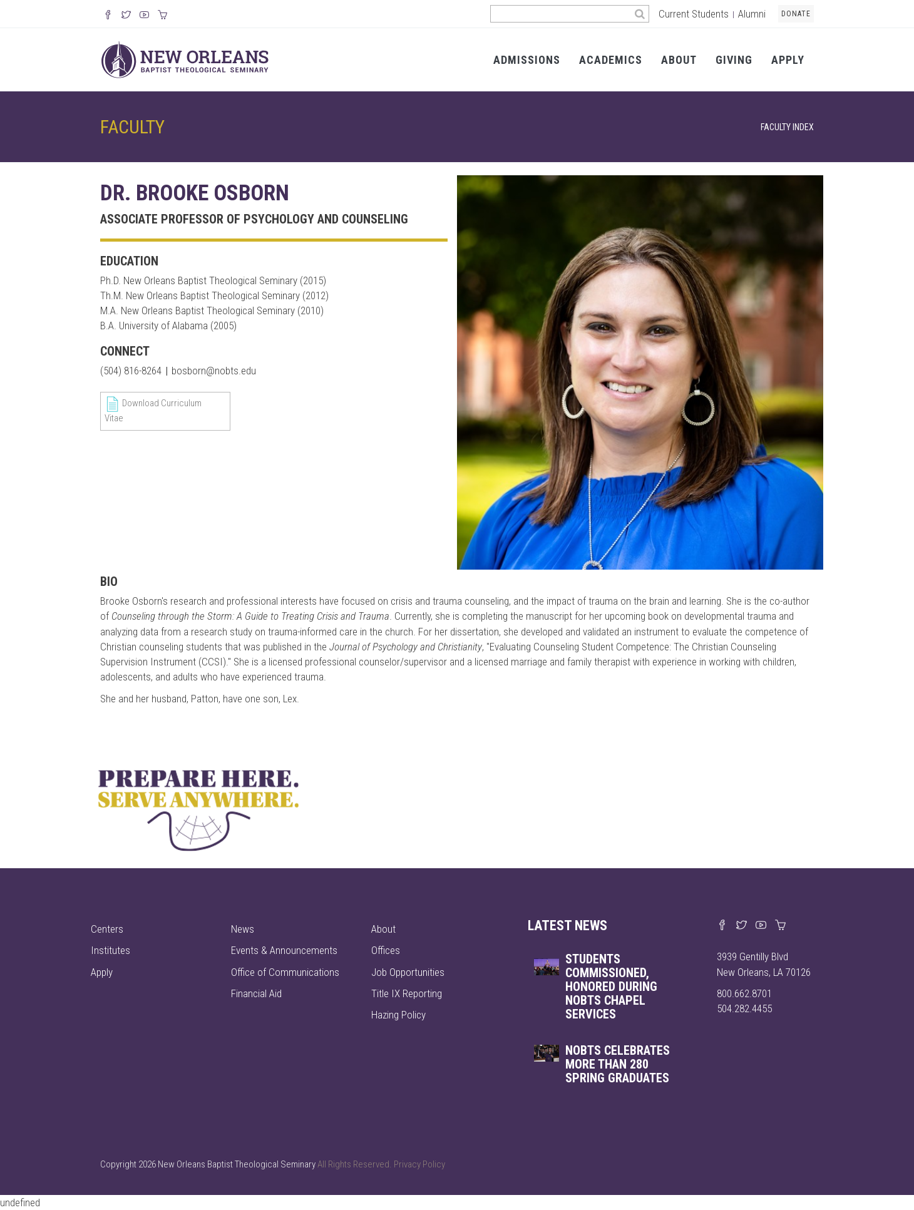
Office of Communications (285, 972)
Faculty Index (787, 127)
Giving (734, 59)
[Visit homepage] (185, 59)
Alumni (752, 14)
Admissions (526, 59)
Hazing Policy (398, 1014)
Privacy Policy (419, 1164)
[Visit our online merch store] (162, 16)
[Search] (640, 14)
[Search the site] (560, 14)
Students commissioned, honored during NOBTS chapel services (611, 986)
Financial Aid (256, 993)
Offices (385, 950)
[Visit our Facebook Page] (108, 16)
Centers (107, 929)
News (242, 929)
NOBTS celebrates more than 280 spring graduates (617, 1064)
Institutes (110, 950)
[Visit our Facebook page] (722, 926)
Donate (796, 13)
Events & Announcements (284, 950)
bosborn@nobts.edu (214, 370)
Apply (787, 59)
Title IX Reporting (406, 993)
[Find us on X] (741, 926)
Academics (610, 59)
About (679, 59)
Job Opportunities (407, 972)
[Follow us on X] (126, 16)
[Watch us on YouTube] (144, 16)
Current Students (694, 14)
